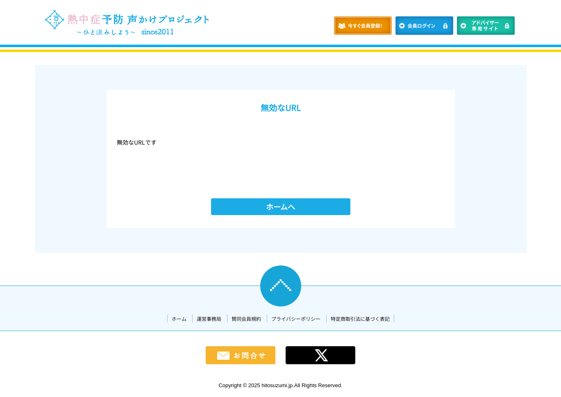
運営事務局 (209, 318)
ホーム (179, 318)
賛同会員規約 (246, 318)
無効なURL (281, 107)
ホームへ (280, 206)
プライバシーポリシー (295, 318)
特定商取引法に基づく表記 (360, 318)
